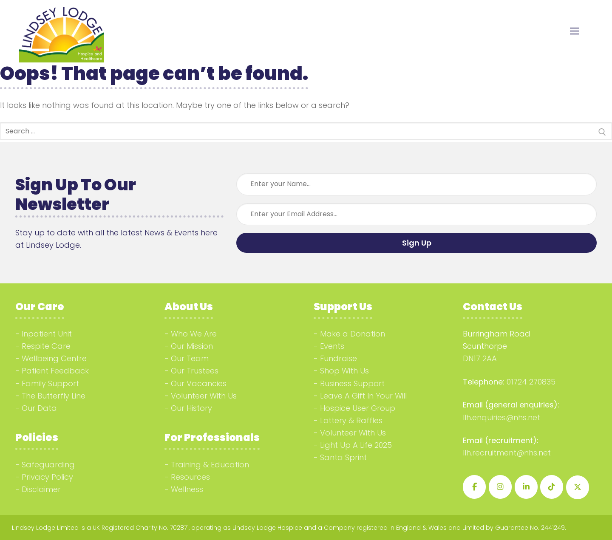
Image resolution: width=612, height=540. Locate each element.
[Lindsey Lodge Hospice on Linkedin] (526, 487)
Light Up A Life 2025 (356, 445)
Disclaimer (41, 489)
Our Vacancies (199, 383)
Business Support (352, 383)
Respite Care (46, 346)
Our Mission (192, 346)
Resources (190, 477)
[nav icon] (574, 31)
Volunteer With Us (204, 395)
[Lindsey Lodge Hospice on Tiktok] (551, 487)
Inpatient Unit (47, 333)
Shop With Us (344, 370)
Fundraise (338, 358)
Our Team (190, 358)
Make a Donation (352, 333)
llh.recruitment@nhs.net (507, 452)
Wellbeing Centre (54, 358)
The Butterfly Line (53, 395)
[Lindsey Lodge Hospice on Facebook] (474, 487)
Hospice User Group (357, 408)
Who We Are (194, 333)
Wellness (187, 489)
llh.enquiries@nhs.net (501, 417)
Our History (191, 408)
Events (332, 346)
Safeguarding (48, 464)
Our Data (39, 408)
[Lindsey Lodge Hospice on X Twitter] (577, 487)
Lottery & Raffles (351, 420)
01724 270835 (531, 381)
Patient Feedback (55, 370)
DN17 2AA (480, 358)
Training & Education (210, 464)
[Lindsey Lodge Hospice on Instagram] (500, 487)
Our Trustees (194, 370)
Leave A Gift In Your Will (363, 395)
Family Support (50, 383)
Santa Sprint (343, 457)
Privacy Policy (47, 477)
